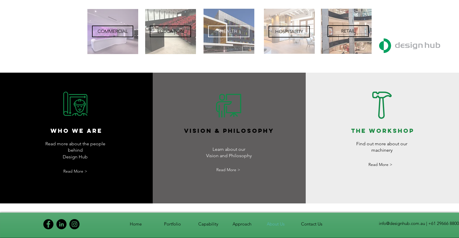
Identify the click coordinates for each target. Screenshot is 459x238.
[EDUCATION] (170, 31)
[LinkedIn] (61, 224)
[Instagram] (74, 224)
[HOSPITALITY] (289, 31)
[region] (112, 31)
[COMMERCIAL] (112, 31)
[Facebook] (48, 224)
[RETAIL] (348, 31)
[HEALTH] (228, 31)
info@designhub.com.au (402, 223)
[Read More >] (75, 171)
